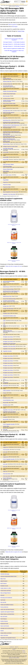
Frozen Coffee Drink (7, 478)
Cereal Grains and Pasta (6, 590)
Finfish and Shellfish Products (7, 604)
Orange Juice (6, 306)
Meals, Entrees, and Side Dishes (7, 614)
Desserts (2, 595)
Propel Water (6, 179)
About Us (16, 646)
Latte (4, 320)
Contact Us (12, 646)
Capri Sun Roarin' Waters (8, 164)
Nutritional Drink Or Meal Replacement (11, 122)
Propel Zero (5, 182)
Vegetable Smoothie (7, 351)
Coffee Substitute (7, 390)
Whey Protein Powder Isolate (9, 103)
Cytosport (5, 417)
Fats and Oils (3, 602)
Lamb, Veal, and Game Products (7, 609)
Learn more (17, 6)
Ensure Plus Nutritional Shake (9, 298)
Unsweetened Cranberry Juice (9, 315)
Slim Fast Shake (6, 134)
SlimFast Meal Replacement (9, 136)
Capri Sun (5, 471)
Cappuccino (5, 447)
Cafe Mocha (5, 382)
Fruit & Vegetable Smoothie (9, 424)
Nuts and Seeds (4, 616)
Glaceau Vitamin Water (8, 169)
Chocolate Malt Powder (8, 85)
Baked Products (4, 581)
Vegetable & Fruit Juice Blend (9, 411)
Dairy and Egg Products (6, 592)
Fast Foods (3, 600)
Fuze (4, 379)
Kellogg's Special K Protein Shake (10, 146)
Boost (4, 108)
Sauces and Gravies (5, 625)
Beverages (14, 26)
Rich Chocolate (6, 96)
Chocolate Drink (6, 110)
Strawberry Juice (6, 404)
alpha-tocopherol (12, 24)
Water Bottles (6, 171)
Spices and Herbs (4, 635)
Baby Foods (3, 578)
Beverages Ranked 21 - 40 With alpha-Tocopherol (14, 44)
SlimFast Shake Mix (7, 81)
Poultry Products (4, 621)
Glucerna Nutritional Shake (9, 281)
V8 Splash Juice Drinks (8, 336)
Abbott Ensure (6, 286)
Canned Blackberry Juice (8, 400)
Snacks (2, 630)
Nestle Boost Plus (7, 120)
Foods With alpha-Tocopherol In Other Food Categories (14, 51)
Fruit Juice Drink (6, 473)
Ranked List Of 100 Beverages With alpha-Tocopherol (14, 39)
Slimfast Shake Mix (7, 78)
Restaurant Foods (4, 623)
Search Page (21, 31)
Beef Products (4, 583)
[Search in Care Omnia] (18, 1)
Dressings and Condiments (6, 597)
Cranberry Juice (6, 313)
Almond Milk (5, 152)
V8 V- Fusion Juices (7, 174)
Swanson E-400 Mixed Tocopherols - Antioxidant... (14, 261)
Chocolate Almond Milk (8, 148)
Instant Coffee (6, 426)
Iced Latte (5, 429)
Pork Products (4, 618)
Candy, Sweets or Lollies (6, 588)
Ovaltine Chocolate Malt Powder (10, 91)
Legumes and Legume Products (7, 611)
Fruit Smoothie (6, 449)
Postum (4, 392)
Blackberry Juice (6, 397)
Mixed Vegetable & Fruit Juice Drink (10, 191)
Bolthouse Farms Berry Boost (9, 127)
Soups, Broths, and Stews (6, 633)
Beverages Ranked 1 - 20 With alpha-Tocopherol (14, 42)
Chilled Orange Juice (7, 330)
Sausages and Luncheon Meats (7, 628)
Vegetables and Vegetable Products (8, 637)
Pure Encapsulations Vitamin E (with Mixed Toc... (14, 225)
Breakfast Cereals (4, 585)
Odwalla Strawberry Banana (9, 100)
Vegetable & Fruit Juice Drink (9, 194)
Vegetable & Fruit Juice (8, 409)
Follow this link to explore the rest (13, 266)
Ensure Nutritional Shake (8, 289)
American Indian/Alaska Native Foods (8, 576)
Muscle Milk (5, 402)
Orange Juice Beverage (8, 308)
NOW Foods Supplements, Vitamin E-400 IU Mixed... (14, 243)
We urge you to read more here (17, 657)
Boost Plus (5, 117)
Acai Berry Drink (6, 98)
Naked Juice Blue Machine (8, 112)
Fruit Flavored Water (7, 166)
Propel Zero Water (7, 184)
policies (14, 649)
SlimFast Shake (6, 141)
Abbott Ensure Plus (7, 296)
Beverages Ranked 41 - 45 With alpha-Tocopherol (14, 46)
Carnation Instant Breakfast (9, 300)
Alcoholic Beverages (5, 574)
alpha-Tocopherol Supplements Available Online (14, 48)
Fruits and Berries (4, 607)
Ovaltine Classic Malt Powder (9, 93)
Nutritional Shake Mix (7, 83)
